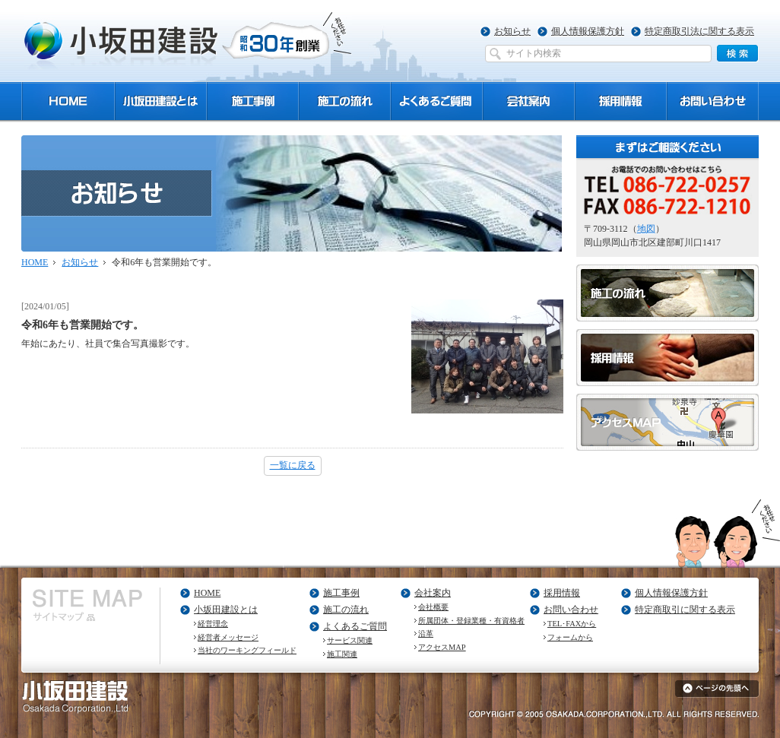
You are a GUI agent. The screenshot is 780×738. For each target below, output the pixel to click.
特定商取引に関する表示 (685, 609)
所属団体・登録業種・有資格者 (471, 620)
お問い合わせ (571, 609)
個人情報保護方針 (587, 31)
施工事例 (341, 593)
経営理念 (213, 623)
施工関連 (342, 654)
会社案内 (432, 593)
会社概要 (433, 607)
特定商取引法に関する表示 (699, 31)
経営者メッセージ (228, 637)
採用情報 (562, 593)
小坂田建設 (188, 40)
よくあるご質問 (355, 626)
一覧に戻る (292, 465)
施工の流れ (346, 609)
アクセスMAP (442, 647)
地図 (646, 228)
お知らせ (512, 31)
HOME (34, 262)
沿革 (425, 633)
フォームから (570, 637)
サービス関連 (350, 640)
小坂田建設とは (226, 609)
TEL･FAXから (571, 623)
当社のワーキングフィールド (247, 650)
